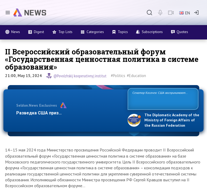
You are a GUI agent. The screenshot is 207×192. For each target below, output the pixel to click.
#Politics (118, 75)
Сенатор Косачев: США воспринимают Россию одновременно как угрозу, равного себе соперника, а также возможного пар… (161, 98)
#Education (136, 75)
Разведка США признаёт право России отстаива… (68, 112)
